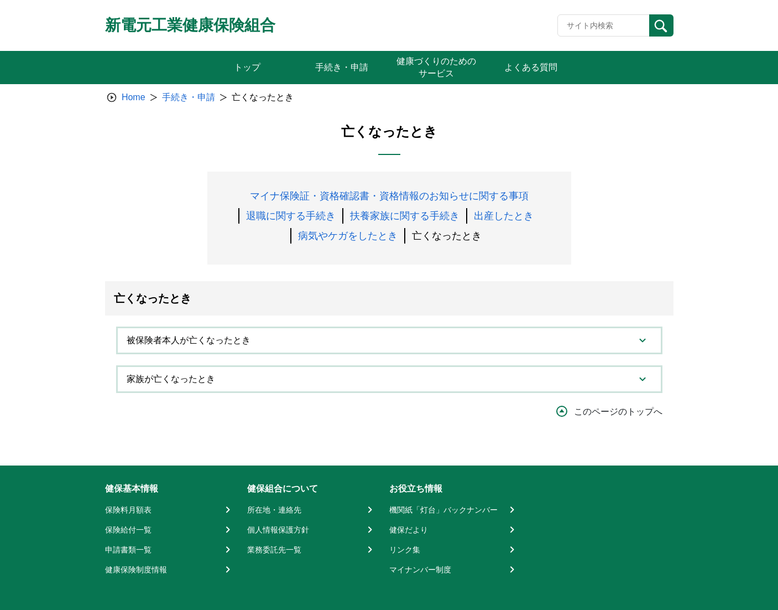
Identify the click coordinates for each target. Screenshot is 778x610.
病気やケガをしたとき (348, 235)
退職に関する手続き (291, 215)
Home (133, 97)
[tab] (389, 340)
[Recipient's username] (603, 25)
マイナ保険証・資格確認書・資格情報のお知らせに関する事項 (389, 195)
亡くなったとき (447, 235)
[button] (389, 340)
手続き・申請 (188, 97)
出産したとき (504, 215)
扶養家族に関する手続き (405, 215)
